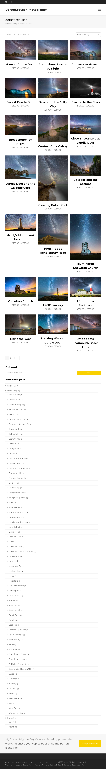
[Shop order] (88, 35)
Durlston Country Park (19, 469)
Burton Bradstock (17, 420)
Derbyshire (14, 449)
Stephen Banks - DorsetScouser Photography (42, 763)
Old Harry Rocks (16, 586)
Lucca (11, 542)
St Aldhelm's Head (17, 660)
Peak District (14, 596)
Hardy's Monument (17, 493)
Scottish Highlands (17, 630)
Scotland (13, 625)
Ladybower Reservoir (18, 522)
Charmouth (14, 429)
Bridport (13, 415)
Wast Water (14, 699)
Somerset (13, 650)
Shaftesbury (14, 640)
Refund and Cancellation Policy (80, 765)
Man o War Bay (15, 566)
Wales (11, 694)
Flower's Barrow (16, 478)
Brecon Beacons (16, 410)
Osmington (14, 591)
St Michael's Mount (17, 664)
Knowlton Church (17, 513)
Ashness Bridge (16, 405)
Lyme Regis (14, 557)
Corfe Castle (14, 439)
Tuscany (13, 684)
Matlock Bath (15, 571)
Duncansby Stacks (17, 459)
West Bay (13, 708)
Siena (11, 645)
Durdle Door (14, 464)
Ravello (12, 620)
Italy (11, 503)
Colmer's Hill (14, 434)
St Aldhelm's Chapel (18, 655)
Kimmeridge (14, 508)
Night (11, 727)
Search (89, 373)
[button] (99, 9)
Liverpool (13, 532)
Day (10, 722)
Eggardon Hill (15, 473)
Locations (11, 391)
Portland (13, 606)
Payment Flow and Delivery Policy (51, 765)
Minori (11, 576)
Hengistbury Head (17, 498)
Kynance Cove (15, 518)
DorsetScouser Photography (26, 9)
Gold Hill (13, 483)
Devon (12, 454)
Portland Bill (14, 611)
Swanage (13, 679)
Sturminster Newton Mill (20, 669)
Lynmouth (13, 562)
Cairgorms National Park (20, 425)
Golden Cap (14, 488)
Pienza (12, 601)
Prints (9, 718)
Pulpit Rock (14, 615)
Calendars (11, 386)
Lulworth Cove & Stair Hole (21, 552)
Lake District (14, 527)
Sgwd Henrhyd (16, 635)
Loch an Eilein (15, 537)
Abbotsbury (14, 395)
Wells (11, 704)
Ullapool (13, 689)
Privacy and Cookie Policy (24, 765)
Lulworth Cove (15, 547)
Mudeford (13, 581)
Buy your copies (90, 744)
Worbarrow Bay (16, 713)
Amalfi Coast (14, 400)
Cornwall (13, 444)
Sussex (12, 674)
